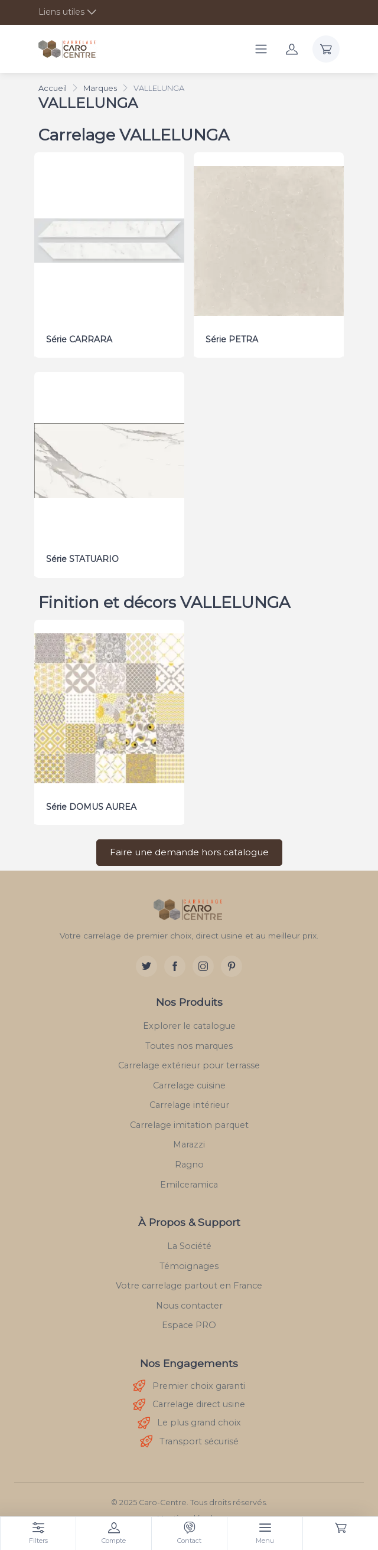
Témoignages (189, 1261)
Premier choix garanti (189, 1382)
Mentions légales (189, 1514)
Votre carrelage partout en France (189, 1281)
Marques (100, 88)
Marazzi (189, 1140)
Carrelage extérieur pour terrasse (189, 1061)
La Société (189, 1242)
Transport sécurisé (189, 1437)
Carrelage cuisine (189, 1080)
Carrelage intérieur (189, 1101)
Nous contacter (189, 1301)
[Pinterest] (231, 962)
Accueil (52, 88)
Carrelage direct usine (189, 1400)
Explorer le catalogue (189, 1021)
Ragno (189, 1160)
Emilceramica (189, 1180)
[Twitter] (146, 962)
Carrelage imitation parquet (189, 1121)
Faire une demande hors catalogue (189, 848)
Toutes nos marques (189, 1041)
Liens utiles (61, 11)
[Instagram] (203, 962)
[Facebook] (174, 962)
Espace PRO (189, 1321)
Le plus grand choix (189, 1418)
